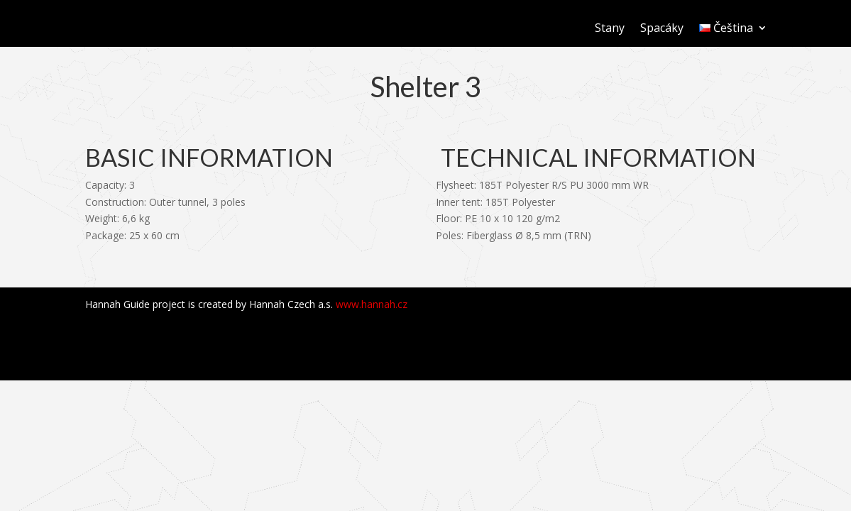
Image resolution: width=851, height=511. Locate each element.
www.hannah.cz (371, 304)
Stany (610, 29)
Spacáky (661, 29)
